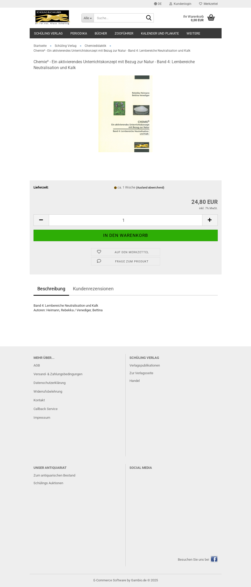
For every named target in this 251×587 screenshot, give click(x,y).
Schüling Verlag (48, 33)
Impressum (42, 417)
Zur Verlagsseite (141, 373)
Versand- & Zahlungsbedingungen (58, 374)
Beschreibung (51, 288)
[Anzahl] (125, 220)
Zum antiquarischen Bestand (54, 475)
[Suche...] (87, 18)
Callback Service (46, 409)
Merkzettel (208, 4)
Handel (134, 381)
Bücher (101, 33)
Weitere (193, 33)
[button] (158, 4)
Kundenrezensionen (93, 288)
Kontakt (39, 400)
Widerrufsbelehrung (48, 391)
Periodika (78, 33)
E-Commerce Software (109, 580)
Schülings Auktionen (48, 483)
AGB (37, 365)
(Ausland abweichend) (150, 187)
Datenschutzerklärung (50, 383)
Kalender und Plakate (160, 33)
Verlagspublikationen (144, 365)
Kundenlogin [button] (180, 4)
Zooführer (124, 33)
